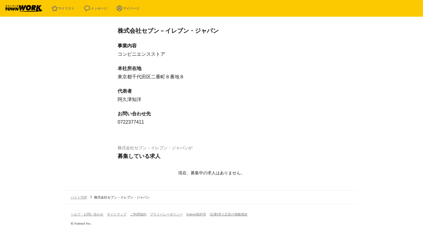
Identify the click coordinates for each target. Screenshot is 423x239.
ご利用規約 (138, 214)
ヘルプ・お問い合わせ (87, 214)
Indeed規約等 (196, 214)
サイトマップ (117, 214)
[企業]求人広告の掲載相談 (228, 214)
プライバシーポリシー (166, 214)
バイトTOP (79, 197)
